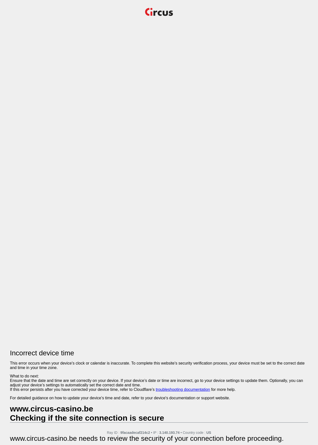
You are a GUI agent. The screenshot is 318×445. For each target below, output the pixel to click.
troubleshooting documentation (183, 389)
